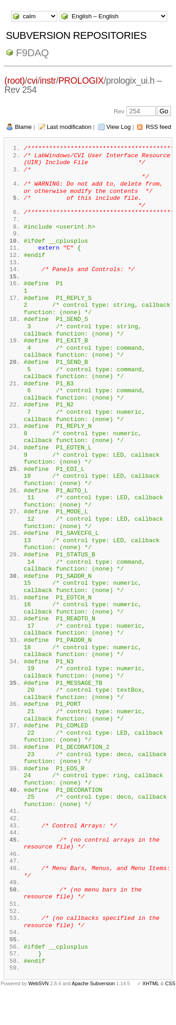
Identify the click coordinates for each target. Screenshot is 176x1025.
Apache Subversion (93, 1010)
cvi (32, 80)
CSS (170, 1010)
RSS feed (158, 126)
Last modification (69, 126)
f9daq (32, 53)
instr (48, 80)
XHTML (151, 1010)
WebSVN (38, 1010)
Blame (23, 126)
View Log (118, 126)
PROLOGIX (81, 80)
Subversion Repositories (76, 35)
